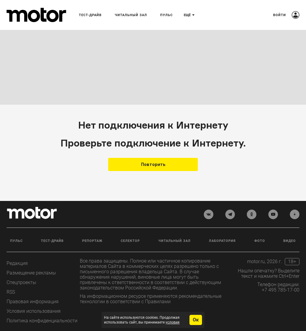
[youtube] (273, 214)
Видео (289, 240)
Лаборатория (222, 240)
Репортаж (92, 240)
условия (173, 322)
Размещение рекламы (31, 273)
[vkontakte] (208, 214)
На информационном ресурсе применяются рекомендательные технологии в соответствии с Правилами (150, 298)
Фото (259, 240)
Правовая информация (33, 301)
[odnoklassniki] (251, 214)
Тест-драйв (52, 240)
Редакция (17, 263)
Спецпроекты (21, 282)
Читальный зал (174, 240)
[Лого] (36, 15)
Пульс (16, 240)
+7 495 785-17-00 (280, 290)
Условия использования (34, 311)
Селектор (130, 240)
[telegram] (230, 214)
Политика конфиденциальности (42, 321)
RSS (11, 292)
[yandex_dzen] (294, 214)
